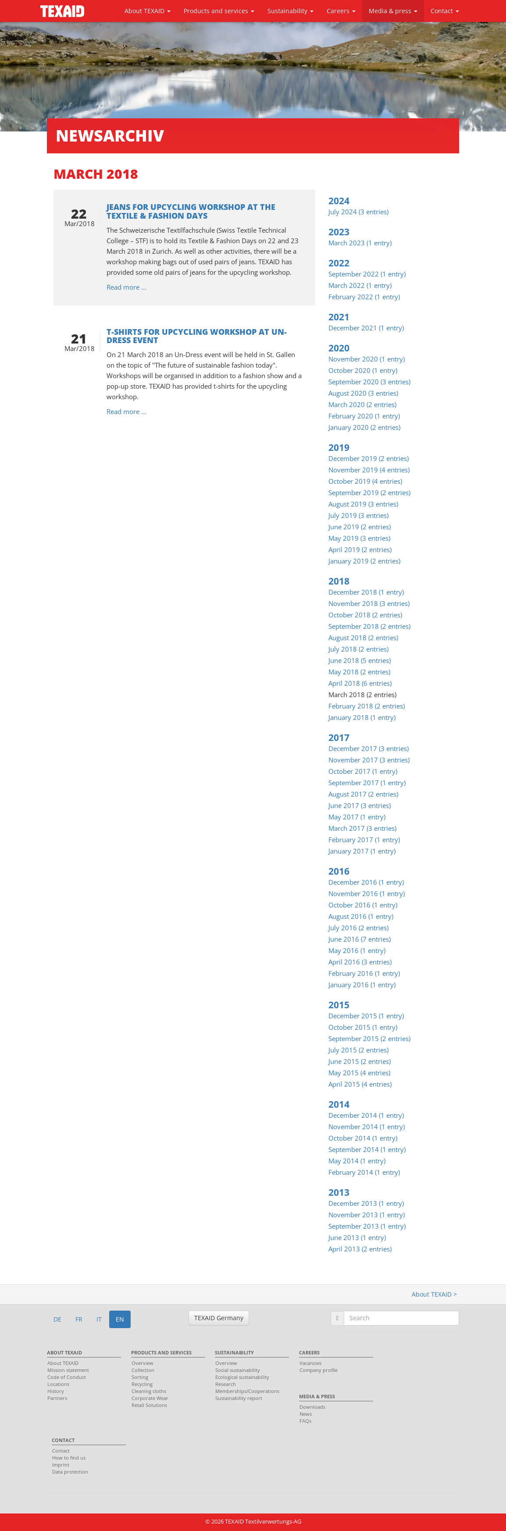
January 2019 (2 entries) (364, 560)
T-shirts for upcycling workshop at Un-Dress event (197, 336)
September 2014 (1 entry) (367, 1149)
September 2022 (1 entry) (367, 273)
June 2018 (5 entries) (359, 660)
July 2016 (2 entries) (358, 927)
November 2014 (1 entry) (366, 1126)
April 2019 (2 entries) (360, 549)
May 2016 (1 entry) (356, 950)
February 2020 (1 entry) (364, 415)
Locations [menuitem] (58, 1384)
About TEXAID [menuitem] (64, 1352)
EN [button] (120, 1319)
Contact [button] (445, 11)
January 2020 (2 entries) (364, 427)
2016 (338, 871)
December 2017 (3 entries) (368, 748)
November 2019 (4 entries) (369, 469)
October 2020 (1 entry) (362, 370)
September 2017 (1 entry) (367, 782)
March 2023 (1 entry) (360, 242)
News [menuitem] (305, 1414)
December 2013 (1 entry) (366, 1203)
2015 (338, 1005)
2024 (338, 201)
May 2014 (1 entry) (356, 1160)
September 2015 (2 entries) (369, 1038)
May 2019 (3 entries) (359, 538)
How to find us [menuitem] (69, 1457)
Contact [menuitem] (63, 1440)
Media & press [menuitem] (317, 1396)
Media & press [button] (393, 11)
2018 (338, 581)
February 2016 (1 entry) (364, 973)
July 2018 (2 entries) (358, 649)
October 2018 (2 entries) (365, 614)
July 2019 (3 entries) (358, 515)
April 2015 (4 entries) (360, 1084)
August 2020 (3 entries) (363, 393)
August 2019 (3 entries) (363, 504)
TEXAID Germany (218, 1318)
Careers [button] (341, 11)
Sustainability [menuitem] (234, 1352)
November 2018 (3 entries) (369, 603)
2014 (338, 1104)
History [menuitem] (55, 1391)
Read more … (126, 287)
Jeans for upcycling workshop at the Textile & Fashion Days (191, 211)
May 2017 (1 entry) (356, 816)
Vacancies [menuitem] (310, 1363)
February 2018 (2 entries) (366, 706)
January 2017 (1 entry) (362, 851)
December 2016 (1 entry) (366, 882)
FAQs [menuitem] (305, 1421)
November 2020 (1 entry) (366, 358)
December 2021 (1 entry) (366, 327)
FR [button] (78, 1319)
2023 (338, 232)
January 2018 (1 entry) (362, 717)
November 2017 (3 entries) (369, 759)
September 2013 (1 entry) (367, 1226)
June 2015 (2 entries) (359, 1061)
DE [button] (57, 1319)
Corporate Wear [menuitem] (150, 1398)
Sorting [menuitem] (140, 1377)
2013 (338, 1192)
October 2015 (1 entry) (362, 1027)
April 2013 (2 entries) (360, 1248)
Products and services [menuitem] (161, 1352)
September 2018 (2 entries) (369, 626)
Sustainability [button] (290, 11)
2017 (338, 737)
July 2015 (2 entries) (358, 1049)
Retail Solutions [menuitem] (149, 1405)
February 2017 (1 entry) (364, 839)
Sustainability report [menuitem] (238, 1398)
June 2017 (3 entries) (359, 805)
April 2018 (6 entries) (360, 683)
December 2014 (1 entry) (366, 1115)
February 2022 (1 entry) (364, 296)
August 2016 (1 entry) (360, 916)
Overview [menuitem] (142, 1363)
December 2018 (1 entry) (366, 592)
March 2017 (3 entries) (362, 828)
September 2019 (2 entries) (369, 492)
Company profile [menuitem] (318, 1370)
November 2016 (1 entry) (366, 893)
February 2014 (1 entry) (364, 1172)
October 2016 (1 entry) (362, 904)
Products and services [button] (219, 11)
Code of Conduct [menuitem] (66, 1377)
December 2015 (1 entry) (366, 1015)
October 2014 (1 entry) (362, 1138)
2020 (338, 348)
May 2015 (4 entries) (359, 1072)
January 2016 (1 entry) (362, 984)
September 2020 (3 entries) (369, 381)
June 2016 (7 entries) (359, 939)
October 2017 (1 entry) (362, 771)
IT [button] (99, 1319)
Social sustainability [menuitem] (237, 1370)
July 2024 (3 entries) (358, 211)
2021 (338, 317)
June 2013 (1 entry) (357, 1237)
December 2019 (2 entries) (368, 458)
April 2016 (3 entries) (360, 961)
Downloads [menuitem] (312, 1406)
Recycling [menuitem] (142, 1384)
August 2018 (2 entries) (363, 637)
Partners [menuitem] (57, 1398)
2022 (338, 263)
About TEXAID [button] (148, 11)
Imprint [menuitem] (60, 1464)
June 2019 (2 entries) (359, 526)
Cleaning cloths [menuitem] (149, 1391)
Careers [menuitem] (309, 1352)
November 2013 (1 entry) (366, 1214)
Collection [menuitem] (143, 1370)
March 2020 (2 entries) (362, 404)
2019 (338, 447)
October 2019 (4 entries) (365, 481)
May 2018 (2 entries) (359, 671)
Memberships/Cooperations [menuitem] (247, 1391)
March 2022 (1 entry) (360, 285)
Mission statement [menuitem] (68, 1370)
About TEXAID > (434, 1294)
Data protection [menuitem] (70, 1471)
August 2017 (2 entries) (363, 794)
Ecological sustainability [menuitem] (242, 1377)
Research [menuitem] (225, 1384)
